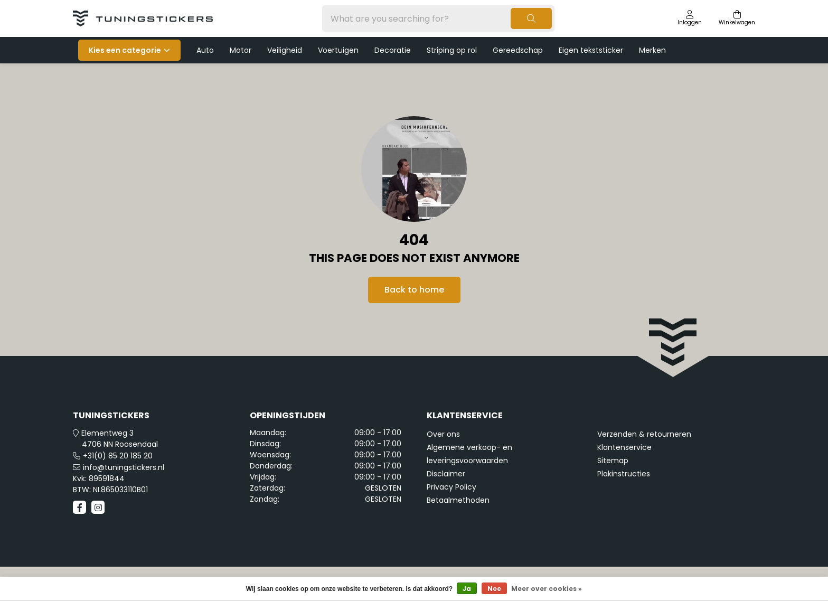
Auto (205, 50)
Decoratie (392, 50)
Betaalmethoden (458, 500)
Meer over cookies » (546, 588)
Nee (494, 588)
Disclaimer (446, 473)
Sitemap (612, 460)
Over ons (443, 434)
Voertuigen (338, 50)
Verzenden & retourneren (644, 434)
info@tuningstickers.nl (123, 467)
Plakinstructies (623, 473)
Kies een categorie (125, 50)
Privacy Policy (451, 487)
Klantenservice (624, 447)
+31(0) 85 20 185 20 (118, 455)
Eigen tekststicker (591, 50)
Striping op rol (452, 50)
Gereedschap (518, 50)
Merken (652, 50)
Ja (467, 588)
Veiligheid (284, 50)
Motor (240, 50)
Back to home (414, 290)
